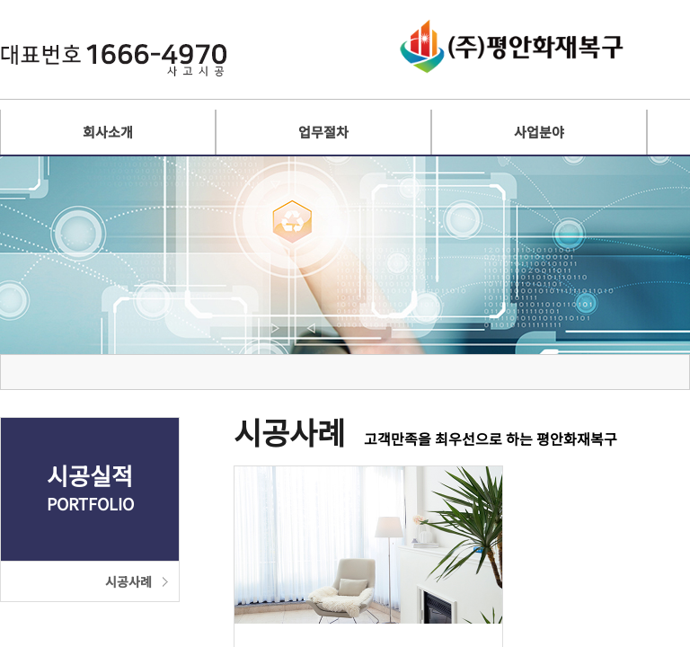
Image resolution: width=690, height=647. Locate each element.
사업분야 (539, 131)
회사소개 (108, 131)
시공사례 (128, 581)
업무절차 (323, 131)
